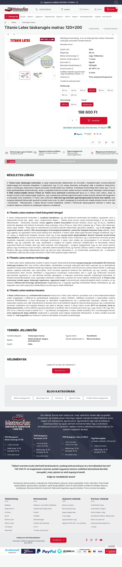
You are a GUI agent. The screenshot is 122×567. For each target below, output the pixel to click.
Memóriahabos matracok (58, 483)
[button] (12, 16)
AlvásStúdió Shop (97, 505)
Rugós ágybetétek (76, 483)
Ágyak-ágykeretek (69, 512)
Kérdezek (99, 142)
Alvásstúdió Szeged (98, 509)
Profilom (8, 512)
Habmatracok (42, 483)
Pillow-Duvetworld (97, 519)
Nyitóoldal (8, 530)
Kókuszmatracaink (69, 509)
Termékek (8, 527)
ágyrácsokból (32, 486)
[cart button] (110, 9)
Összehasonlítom (92, 142)
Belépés (8, 505)
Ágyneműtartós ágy (69, 519)
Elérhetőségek (38, 519)
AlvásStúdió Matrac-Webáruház (102, 516)
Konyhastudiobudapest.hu (100, 523)
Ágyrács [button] (59, 17)
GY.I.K (35, 527)
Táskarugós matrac (28, 22)
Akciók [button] (22, 17)
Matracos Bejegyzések (22, 398)
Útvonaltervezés (13, 455)
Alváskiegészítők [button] (86, 17)
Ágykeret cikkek (74, 398)
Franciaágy (66, 516)
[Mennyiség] (72, 120)
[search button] (84, 9)
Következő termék (110, 29)
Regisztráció (9, 509)
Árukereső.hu (12, 552)
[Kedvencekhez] (112, 34)
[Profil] (98, 9)
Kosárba (113, 565)
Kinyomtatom (106, 142)
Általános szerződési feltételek (44, 505)
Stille (91, 49)
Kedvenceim (9, 519)
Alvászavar (59, 398)
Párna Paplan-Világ (98, 512)
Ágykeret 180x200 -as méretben (74, 523)
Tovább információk (40, 530)
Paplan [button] (74, 17)
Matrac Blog (9, 523)
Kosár (7, 516)
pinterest (96, 540)
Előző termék (94, 29)
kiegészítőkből (59, 486)
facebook (86, 540)
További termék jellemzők (70, 81)
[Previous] (8, 76)
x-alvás (93, 527)
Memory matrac (68, 505)
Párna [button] (67, 17)
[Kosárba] (93, 120)
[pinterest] (14, 34)
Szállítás (36, 516)
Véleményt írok (60, 371)
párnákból (43, 486)
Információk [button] (106, 17)
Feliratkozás (57, 540)
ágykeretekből (20, 486)
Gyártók (98, 17)
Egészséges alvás (42, 398)
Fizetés (36, 512)
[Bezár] (116, 2)
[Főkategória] (5, 22)
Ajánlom (112, 142)
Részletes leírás (66, 44)
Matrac (14, 22)
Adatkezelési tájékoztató (42, 509)
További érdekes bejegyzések (97, 398)
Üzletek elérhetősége (41, 523)
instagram (91, 540)
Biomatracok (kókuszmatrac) (25, 483)
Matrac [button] (30, 17)
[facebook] (8, 34)
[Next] (54, 76)
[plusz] (76, 120)
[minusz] (76, 121)
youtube (101, 540)
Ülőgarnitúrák (50, 17)
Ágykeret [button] (38, 17)
